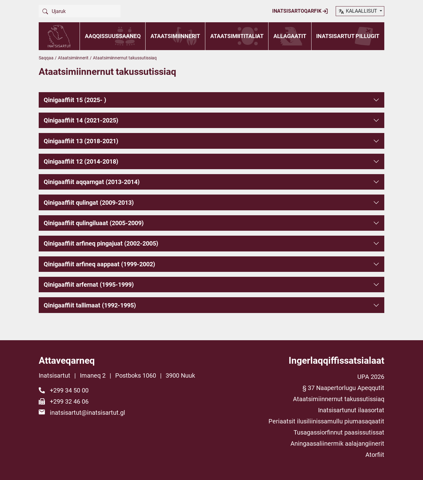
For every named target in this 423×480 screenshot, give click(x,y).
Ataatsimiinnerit (175, 36)
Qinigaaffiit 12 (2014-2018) (81, 161)
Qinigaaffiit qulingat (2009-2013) (89, 202)
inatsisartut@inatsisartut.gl (87, 412)
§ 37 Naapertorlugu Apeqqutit (343, 388)
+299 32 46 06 (69, 401)
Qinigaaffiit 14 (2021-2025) (81, 120)
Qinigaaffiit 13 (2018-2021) (81, 141)
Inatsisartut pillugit (347, 36)
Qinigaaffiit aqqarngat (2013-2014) (92, 182)
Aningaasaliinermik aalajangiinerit (337, 443)
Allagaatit (289, 36)
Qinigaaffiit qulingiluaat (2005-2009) (94, 223)
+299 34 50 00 (69, 390)
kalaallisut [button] (358, 11)
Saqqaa (46, 57)
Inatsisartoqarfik (300, 11)
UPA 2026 (370, 376)
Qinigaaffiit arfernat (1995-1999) (89, 284)
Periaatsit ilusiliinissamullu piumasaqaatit (326, 421)
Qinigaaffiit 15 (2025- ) (75, 100)
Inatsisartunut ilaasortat (351, 410)
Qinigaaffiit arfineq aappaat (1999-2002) (99, 264)
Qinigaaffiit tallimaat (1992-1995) (90, 305)
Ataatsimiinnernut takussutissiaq (338, 399)
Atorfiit (374, 454)
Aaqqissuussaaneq (113, 36)
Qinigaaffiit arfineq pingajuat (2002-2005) (101, 243)
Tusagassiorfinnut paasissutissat (339, 432)
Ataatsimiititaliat (237, 36)
